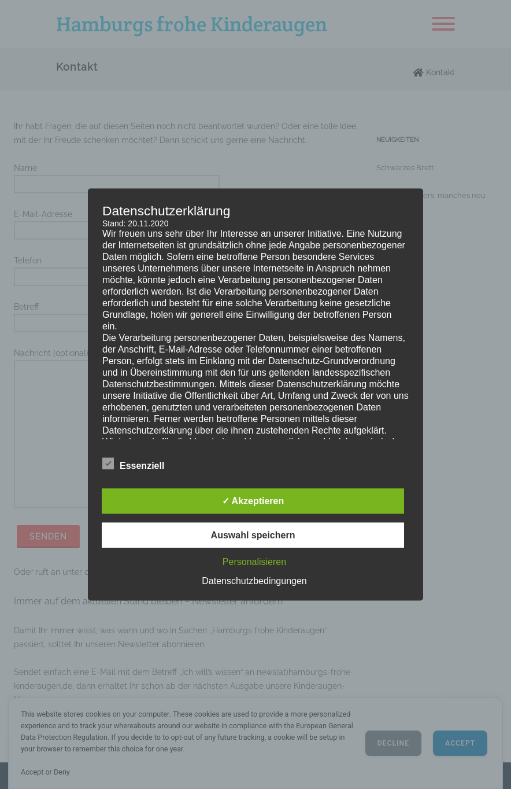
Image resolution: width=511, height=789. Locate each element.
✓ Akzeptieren (253, 501)
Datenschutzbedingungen (254, 581)
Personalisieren (254, 562)
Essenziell (133, 464)
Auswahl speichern (253, 535)
